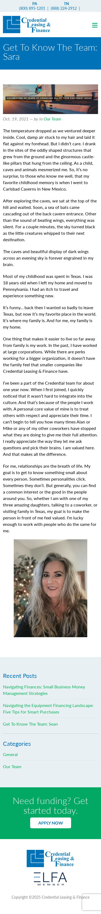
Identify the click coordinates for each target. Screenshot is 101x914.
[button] (95, 24)
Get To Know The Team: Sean (30, 724)
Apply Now (50, 823)
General (10, 754)
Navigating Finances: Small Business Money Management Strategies (44, 690)
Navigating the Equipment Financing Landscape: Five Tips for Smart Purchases (48, 708)
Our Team (52, 119)
